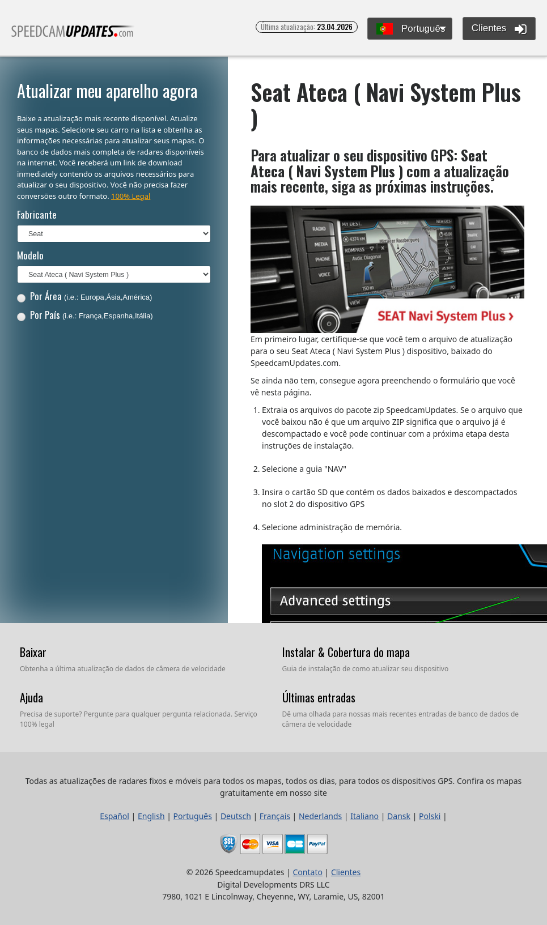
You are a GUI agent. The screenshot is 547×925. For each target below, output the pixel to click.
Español (114, 816)
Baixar (33, 651)
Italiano (364, 816)
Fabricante (37, 214)
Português (410, 29)
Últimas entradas (318, 697)
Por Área (84, 296)
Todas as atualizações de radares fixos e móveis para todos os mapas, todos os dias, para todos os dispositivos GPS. (73, 35)
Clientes (499, 29)
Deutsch (236, 816)
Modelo (30, 255)
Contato (308, 872)
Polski (429, 816)
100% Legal (130, 196)
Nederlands (320, 816)
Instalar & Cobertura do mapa (346, 651)
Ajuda (31, 697)
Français (275, 816)
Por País (85, 315)
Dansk (398, 816)
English (151, 816)
